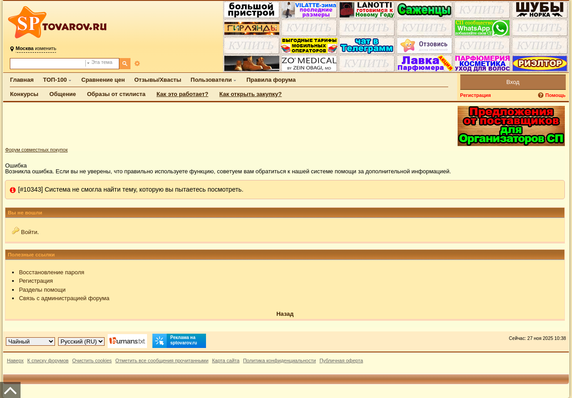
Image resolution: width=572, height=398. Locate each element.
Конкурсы (24, 94)
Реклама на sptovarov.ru (174, 341)
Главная (22, 79)
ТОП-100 (55, 79)
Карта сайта (226, 360)
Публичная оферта (341, 360)
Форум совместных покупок (36, 149)
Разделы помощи (42, 289)
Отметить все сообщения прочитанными (161, 360)
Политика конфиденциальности (279, 360)
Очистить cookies (92, 360)
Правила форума (270, 79)
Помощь (555, 95)
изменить (36, 48)
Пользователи (211, 79)
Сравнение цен (103, 79)
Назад (285, 313)
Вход (512, 82)
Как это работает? (182, 94)
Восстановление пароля (51, 272)
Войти (29, 232)
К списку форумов (48, 360)
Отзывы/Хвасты (157, 79)
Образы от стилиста (116, 94)
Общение (63, 94)
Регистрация (475, 95)
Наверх (15, 360)
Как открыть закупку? (250, 94)
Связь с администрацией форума (64, 298)
